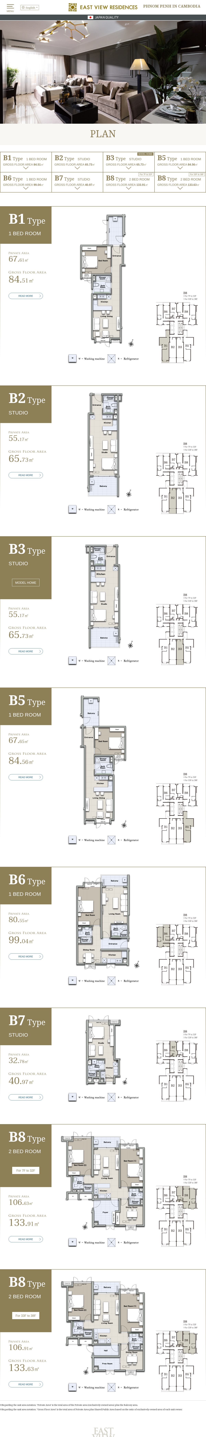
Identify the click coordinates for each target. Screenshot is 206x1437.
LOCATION (86, 1383)
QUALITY (189, 1383)
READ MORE (26, 204)
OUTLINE (189, 1390)
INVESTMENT (17, 1383)
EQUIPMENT (17, 1390)
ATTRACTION (51, 1383)
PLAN (155, 1383)
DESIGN (120, 1383)
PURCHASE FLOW (154, 1390)
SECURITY (86, 1390)
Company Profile (194, 1412)
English (30, 7)
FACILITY (52, 1390)
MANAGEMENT (120, 1390)
